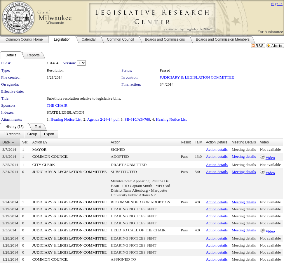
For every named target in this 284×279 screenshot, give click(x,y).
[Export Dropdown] (49, 134)
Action (115, 142)
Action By (39, 142)
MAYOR (39, 149)
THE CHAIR (57, 105)
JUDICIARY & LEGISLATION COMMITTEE (197, 77)
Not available (270, 149)
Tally (198, 142)
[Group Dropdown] (32, 134)
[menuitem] (12, 134)
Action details (217, 149)
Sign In (277, 3)
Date (6, 142)
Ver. (25, 142)
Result (186, 142)
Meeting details (244, 149)
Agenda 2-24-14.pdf (103, 119)
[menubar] (29, 134)
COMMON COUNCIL (50, 156)
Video (270, 157)
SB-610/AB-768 (137, 119)
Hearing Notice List (65, 119)
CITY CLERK (43, 164)
